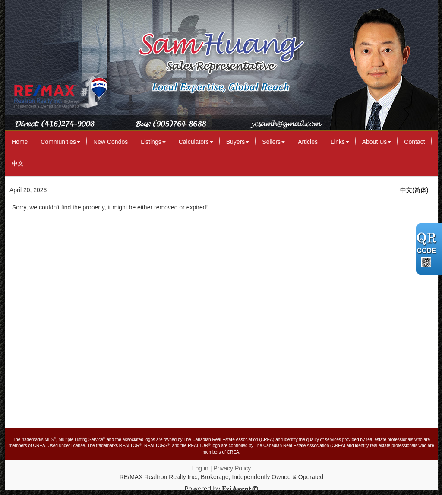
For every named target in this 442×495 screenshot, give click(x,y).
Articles (308, 141)
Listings (153, 141)
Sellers (273, 141)
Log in (200, 468)
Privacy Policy (232, 468)
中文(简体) (414, 190)
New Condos (110, 141)
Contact (414, 141)
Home (20, 141)
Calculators (196, 141)
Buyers (237, 141)
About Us (376, 141)
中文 (18, 163)
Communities (60, 141)
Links (340, 141)
